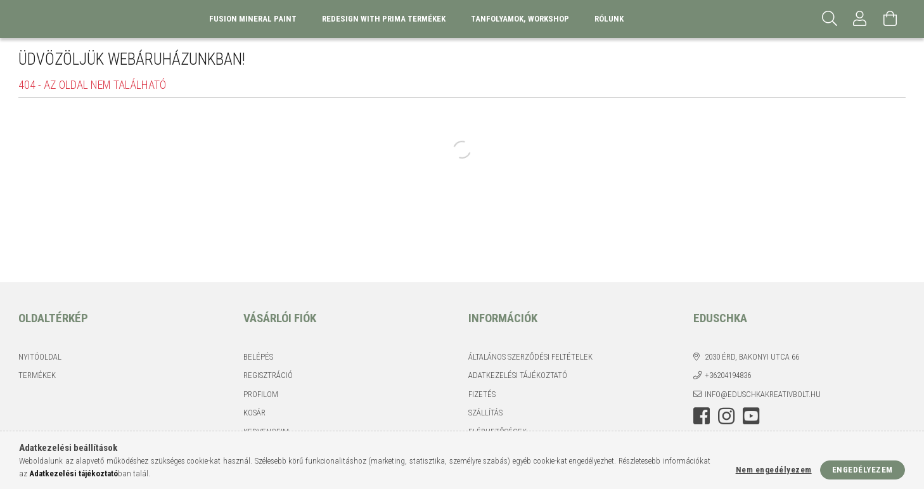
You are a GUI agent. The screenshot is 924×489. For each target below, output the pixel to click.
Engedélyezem (862, 469)
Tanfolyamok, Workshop (520, 18)
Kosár (254, 412)
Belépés (258, 357)
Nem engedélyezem (774, 469)
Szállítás (485, 412)
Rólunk (609, 18)
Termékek (37, 375)
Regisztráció (268, 375)
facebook (701, 416)
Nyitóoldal (39, 357)
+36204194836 (728, 375)
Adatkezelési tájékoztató (517, 375)
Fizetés (482, 394)
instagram (726, 416)
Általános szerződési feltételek (530, 357)
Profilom (260, 394)
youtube (751, 416)
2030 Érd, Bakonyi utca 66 (752, 357)
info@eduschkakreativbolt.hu (763, 394)
